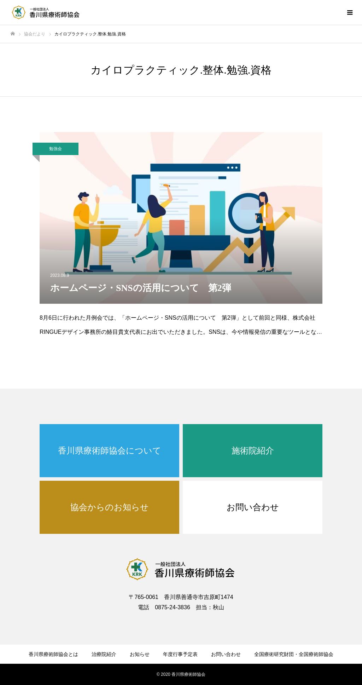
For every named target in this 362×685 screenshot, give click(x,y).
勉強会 (55, 148)
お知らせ (140, 654)
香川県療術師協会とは (53, 654)
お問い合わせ (226, 654)
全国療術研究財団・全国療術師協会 (293, 654)
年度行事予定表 (180, 654)
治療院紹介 (104, 654)
